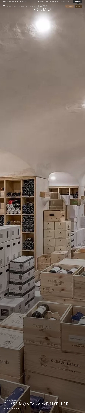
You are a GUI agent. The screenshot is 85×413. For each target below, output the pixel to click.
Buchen (78, 6)
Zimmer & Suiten (12, 6)
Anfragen (70, 6)
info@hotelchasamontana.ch (60, 1)
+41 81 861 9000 (43, 1)
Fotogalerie (23, 1)
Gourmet (21, 6)
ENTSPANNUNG (30, 6)
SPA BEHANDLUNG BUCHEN (10, 1)
